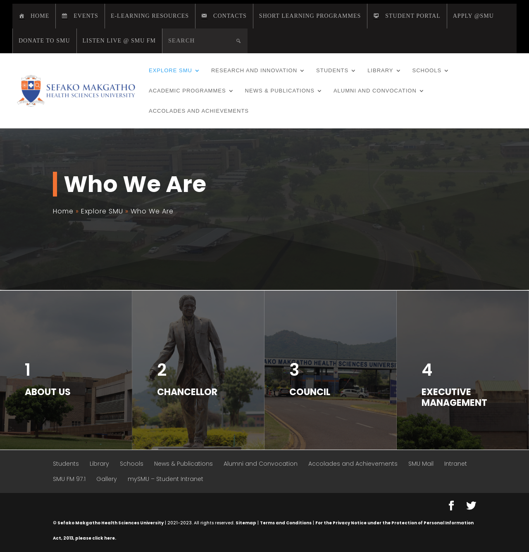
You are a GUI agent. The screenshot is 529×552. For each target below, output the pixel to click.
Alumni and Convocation (375, 91)
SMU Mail (421, 464)
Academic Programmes (187, 91)
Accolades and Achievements (199, 111)
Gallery (106, 479)
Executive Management (454, 397)
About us (48, 392)
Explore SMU (170, 70)
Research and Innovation (254, 70)
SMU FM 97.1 (69, 479)
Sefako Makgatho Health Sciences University (110, 523)
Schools (427, 70)
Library (380, 70)
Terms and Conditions (286, 523)
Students (332, 70)
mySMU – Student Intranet (165, 479)
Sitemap (246, 523)
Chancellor (187, 392)
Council (309, 392)
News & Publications (280, 91)
